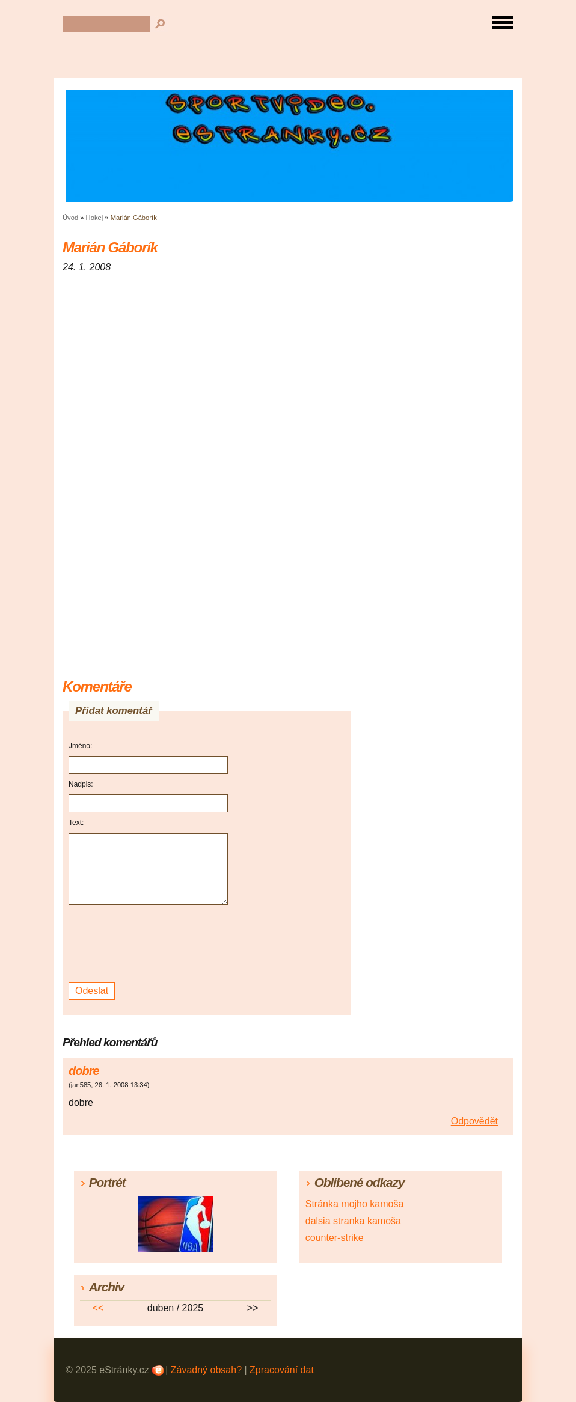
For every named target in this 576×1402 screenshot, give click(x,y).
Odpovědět (474, 1121)
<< (97, 1308)
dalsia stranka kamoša (353, 1221)
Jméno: (80, 746)
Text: (76, 822)
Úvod (70, 217)
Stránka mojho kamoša (354, 1204)
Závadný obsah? (206, 1370)
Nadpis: (81, 784)
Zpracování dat (282, 1370)
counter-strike (334, 1238)
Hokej (94, 217)
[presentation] (150, 944)
